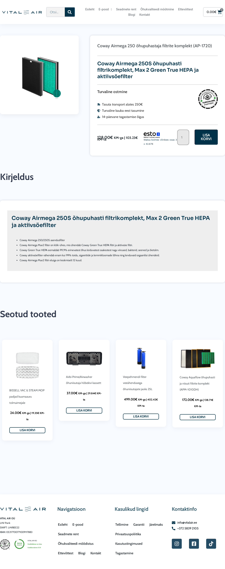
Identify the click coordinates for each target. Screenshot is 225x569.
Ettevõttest (185, 9)
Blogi (131, 14)
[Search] (70, 12)
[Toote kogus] (183, 137)
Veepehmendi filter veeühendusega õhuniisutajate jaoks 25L (137, 383)
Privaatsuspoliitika (128, 534)
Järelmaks (156, 525)
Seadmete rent (126, 9)
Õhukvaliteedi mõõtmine (157, 9)
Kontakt (144, 14)
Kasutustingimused (128, 544)
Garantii (138, 525)
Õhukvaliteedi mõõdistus (76, 544)
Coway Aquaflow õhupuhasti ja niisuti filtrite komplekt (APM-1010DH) (197, 383)
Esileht (89, 9)
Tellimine (121, 525)
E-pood (105, 9)
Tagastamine (124, 553)
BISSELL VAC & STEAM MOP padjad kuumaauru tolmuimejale (27, 396)
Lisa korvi (206, 137)
